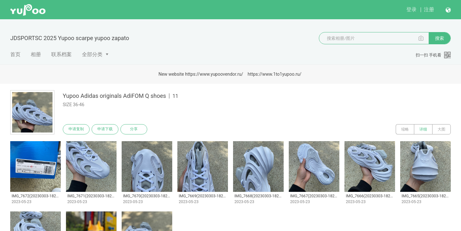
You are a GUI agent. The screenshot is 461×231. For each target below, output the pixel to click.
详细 (423, 129)
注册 (429, 9)
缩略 (405, 129)
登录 (411, 9)
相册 (36, 54)
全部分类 (92, 54)
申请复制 (76, 129)
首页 (15, 54)
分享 (134, 129)
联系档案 (61, 54)
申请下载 (105, 129)
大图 (441, 129)
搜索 (439, 38)
